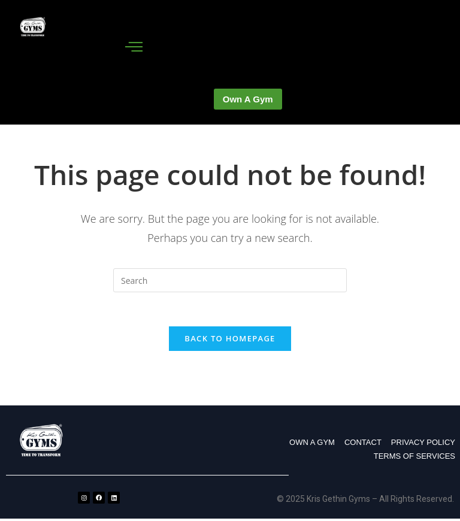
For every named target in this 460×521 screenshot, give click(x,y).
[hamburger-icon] (134, 47)
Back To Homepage (229, 340)
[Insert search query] (230, 280)
